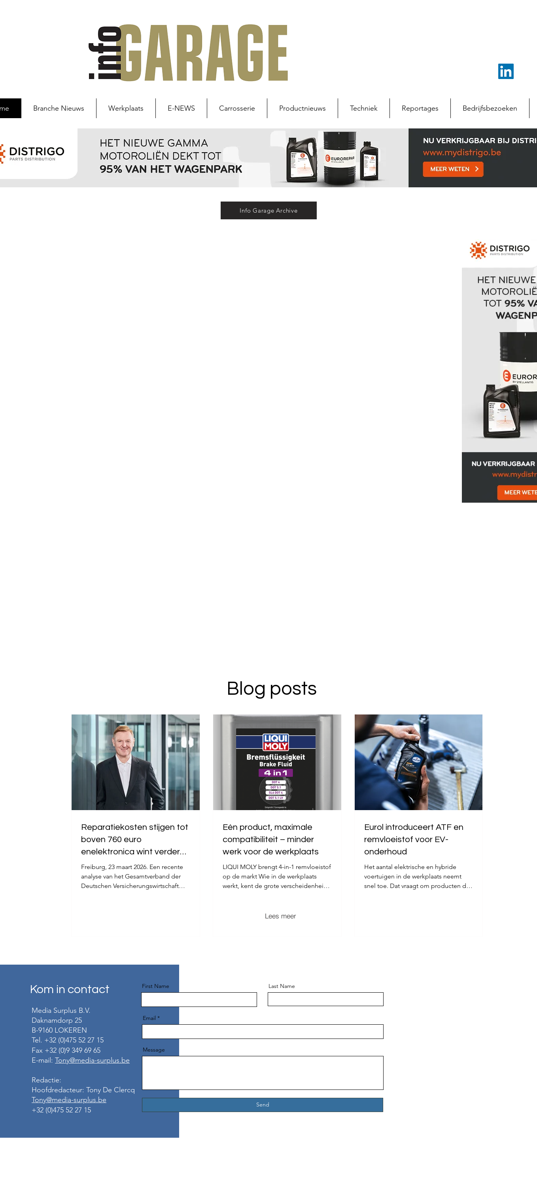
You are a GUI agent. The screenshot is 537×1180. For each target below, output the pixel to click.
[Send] (262, 1105)
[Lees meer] (280, 916)
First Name (155, 986)
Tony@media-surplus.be (92, 1060)
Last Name (281, 986)
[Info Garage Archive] (269, 210)
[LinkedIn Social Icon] (506, 71)
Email (149, 1018)
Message (154, 1049)
